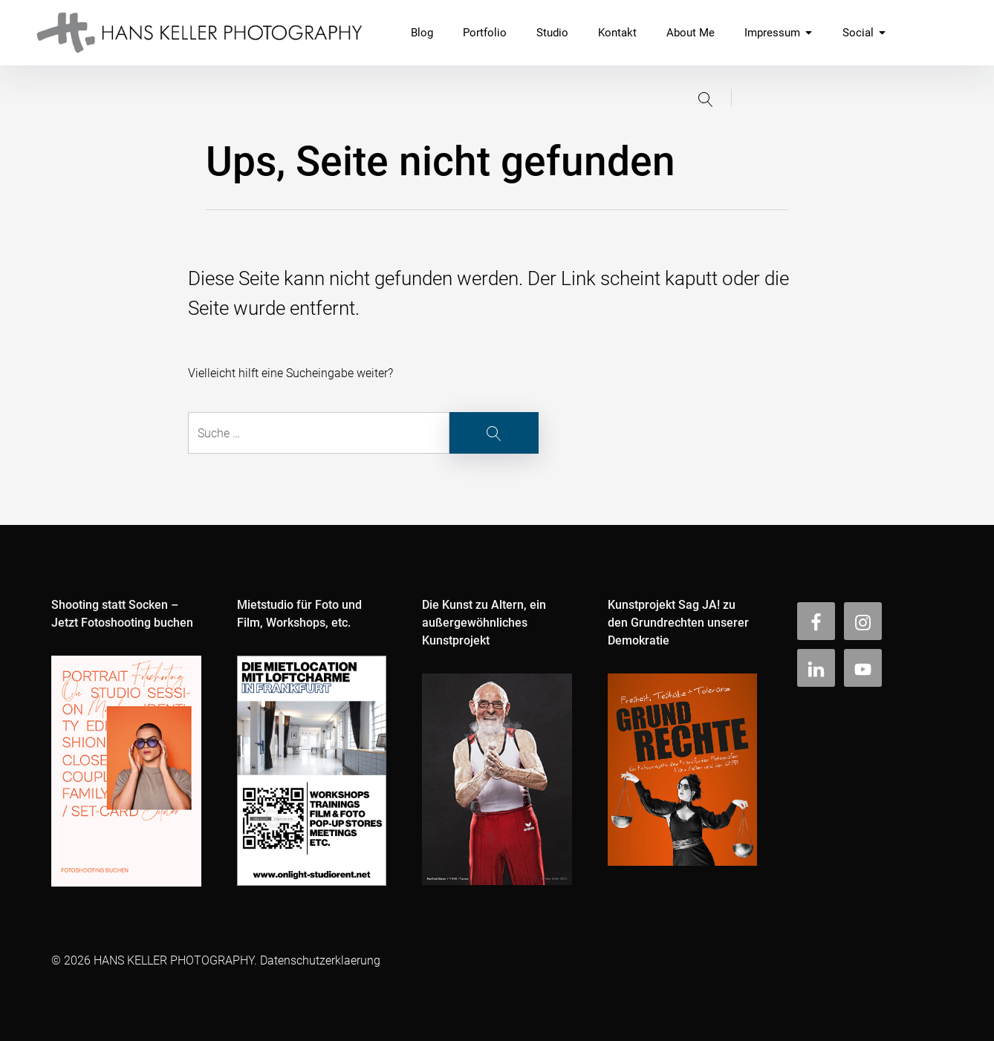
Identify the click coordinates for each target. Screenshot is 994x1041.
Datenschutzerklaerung (320, 960)
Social (864, 32)
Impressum (778, 32)
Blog (422, 32)
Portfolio (485, 32)
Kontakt (617, 32)
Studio (552, 32)
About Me (690, 32)
